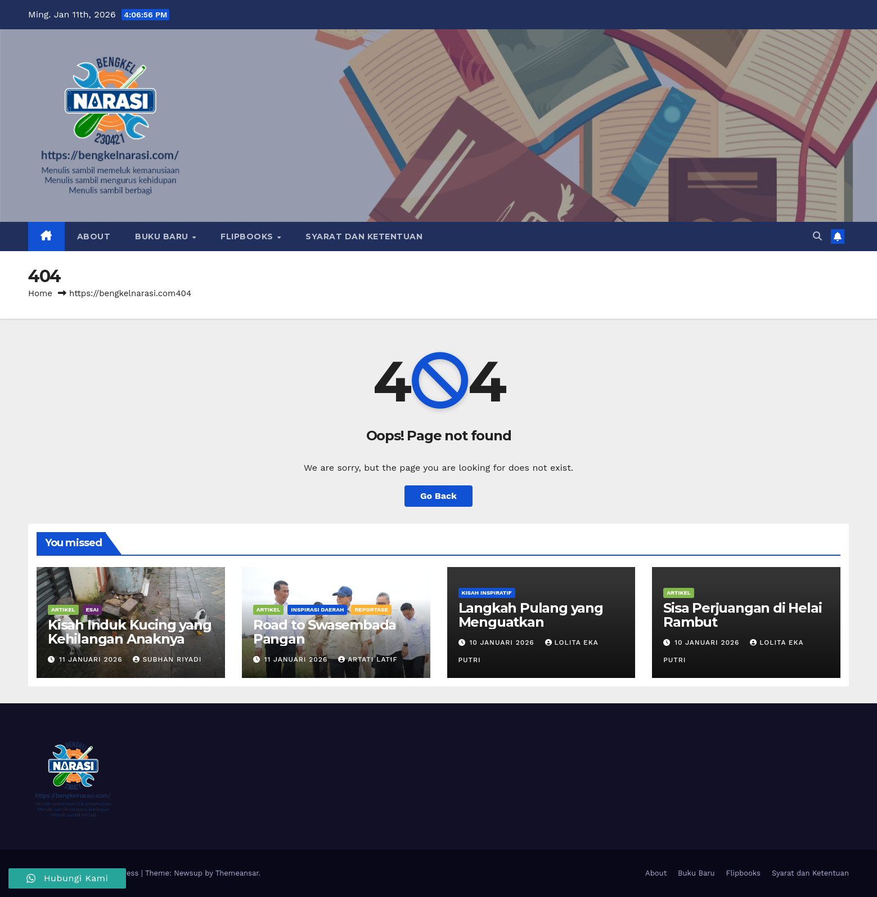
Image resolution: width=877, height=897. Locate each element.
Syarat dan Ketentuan (363, 236)
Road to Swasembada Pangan (324, 632)
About (94, 236)
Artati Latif (368, 659)
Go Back (438, 495)
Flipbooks (248, 236)
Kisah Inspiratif (487, 593)
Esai (92, 609)
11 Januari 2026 (92, 659)
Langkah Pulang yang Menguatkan (530, 615)
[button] (817, 236)
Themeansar (237, 873)
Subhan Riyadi (167, 659)
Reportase (371, 609)
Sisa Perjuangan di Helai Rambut (742, 615)
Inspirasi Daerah (317, 609)
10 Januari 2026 (503, 642)
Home (40, 293)
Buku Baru (163, 236)
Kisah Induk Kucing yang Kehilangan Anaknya (129, 632)
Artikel (63, 609)
